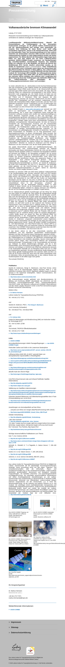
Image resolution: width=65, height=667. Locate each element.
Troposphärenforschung (15, 3)
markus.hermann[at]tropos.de (18, 598)
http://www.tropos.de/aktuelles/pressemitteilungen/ (25, 333)
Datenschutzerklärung (21, 633)
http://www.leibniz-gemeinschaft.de (20, 494)
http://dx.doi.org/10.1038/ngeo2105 (20, 449)
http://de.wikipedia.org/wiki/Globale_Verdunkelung (25, 417)
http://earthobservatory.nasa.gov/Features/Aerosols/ (25, 429)
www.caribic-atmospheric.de (34, 109)
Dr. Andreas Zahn (15, 317)
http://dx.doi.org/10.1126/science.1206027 (22, 459)
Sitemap (14, 627)
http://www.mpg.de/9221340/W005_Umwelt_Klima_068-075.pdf (28, 412)
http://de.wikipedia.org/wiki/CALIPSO (21, 383)
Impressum (16, 622)
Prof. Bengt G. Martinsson (35, 305)
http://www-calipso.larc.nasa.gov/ (20, 385)
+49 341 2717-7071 (15, 596)
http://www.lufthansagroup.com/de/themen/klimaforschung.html (29, 358)
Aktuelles (11, 19)
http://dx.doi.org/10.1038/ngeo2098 (20, 454)
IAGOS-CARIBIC (15, 341)
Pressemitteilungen (22, 19)
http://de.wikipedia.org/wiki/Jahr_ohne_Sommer (24, 421)
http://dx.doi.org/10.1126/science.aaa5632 (22, 438)
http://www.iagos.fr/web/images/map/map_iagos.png (25, 374)
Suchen (55, 3)
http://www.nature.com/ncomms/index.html (23, 277)
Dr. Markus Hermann (16, 292)
